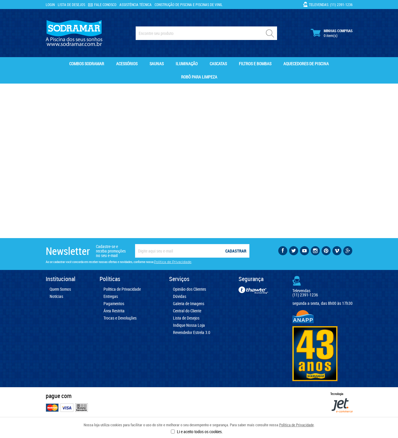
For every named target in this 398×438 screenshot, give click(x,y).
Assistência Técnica (135, 4)
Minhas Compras (332, 33)
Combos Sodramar (86, 63)
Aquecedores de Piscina (306, 63)
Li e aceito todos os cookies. (200, 431)
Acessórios (126, 63)
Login (50, 4)
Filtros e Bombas (255, 63)
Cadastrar (235, 251)
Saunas (157, 63)
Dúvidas (179, 296)
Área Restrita (114, 311)
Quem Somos (60, 289)
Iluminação (187, 63)
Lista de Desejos (71, 4)
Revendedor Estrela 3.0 (191, 332)
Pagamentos (113, 303)
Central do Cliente (187, 311)
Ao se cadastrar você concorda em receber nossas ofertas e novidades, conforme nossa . (119, 262)
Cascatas (218, 63)
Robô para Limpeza (199, 77)
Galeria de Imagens (188, 303)
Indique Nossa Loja (189, 325)
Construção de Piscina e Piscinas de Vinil (189, 4)
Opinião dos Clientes (189, 289)
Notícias (56, 296)
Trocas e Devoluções (120, 318)
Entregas (110, 296)
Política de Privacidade (296, 424)
